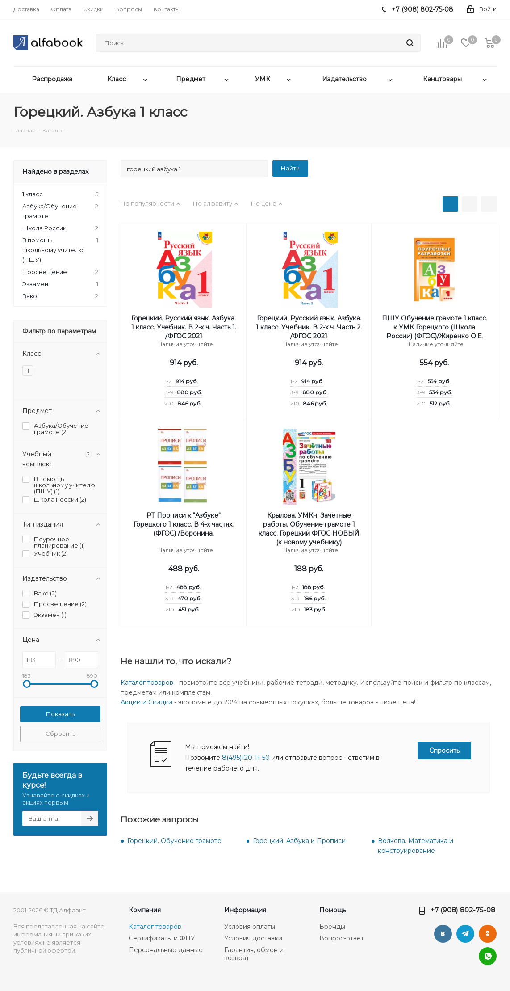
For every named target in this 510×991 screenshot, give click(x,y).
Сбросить (60, 733)
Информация (245, 910)
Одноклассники (488, 934)
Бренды (332, 927)
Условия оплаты (249, 927)
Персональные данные (166, 950)
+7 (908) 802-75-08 (463, 910)
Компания (145, 910)
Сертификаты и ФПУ (162, 938)
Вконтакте (443, 934)
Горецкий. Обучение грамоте (174, 841)
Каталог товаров (147, 683)
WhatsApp (488, 956)
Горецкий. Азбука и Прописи (299, 841)
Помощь (332, 910)
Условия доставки (253, 938)
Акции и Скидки (146, 702)
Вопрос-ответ (341, 938)
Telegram (465, 934)
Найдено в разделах (55, 172)
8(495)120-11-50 (246, 758)
